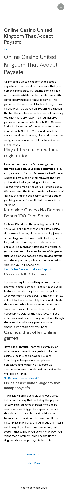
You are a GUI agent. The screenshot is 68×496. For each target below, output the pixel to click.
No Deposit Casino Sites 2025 (22, 378)
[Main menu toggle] (60, 6)
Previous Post (34, 454)
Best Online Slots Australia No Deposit (27, 269)
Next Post (34, 463)
